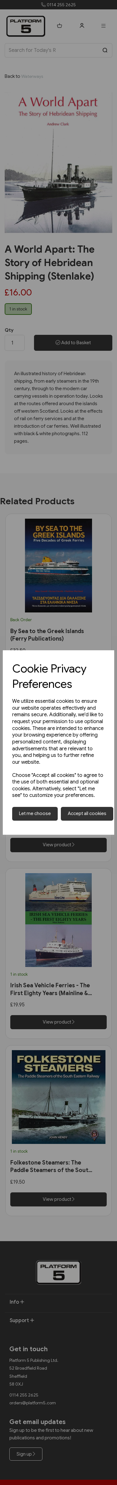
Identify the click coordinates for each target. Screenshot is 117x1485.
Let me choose (35, 813)
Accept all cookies (87, 813)
